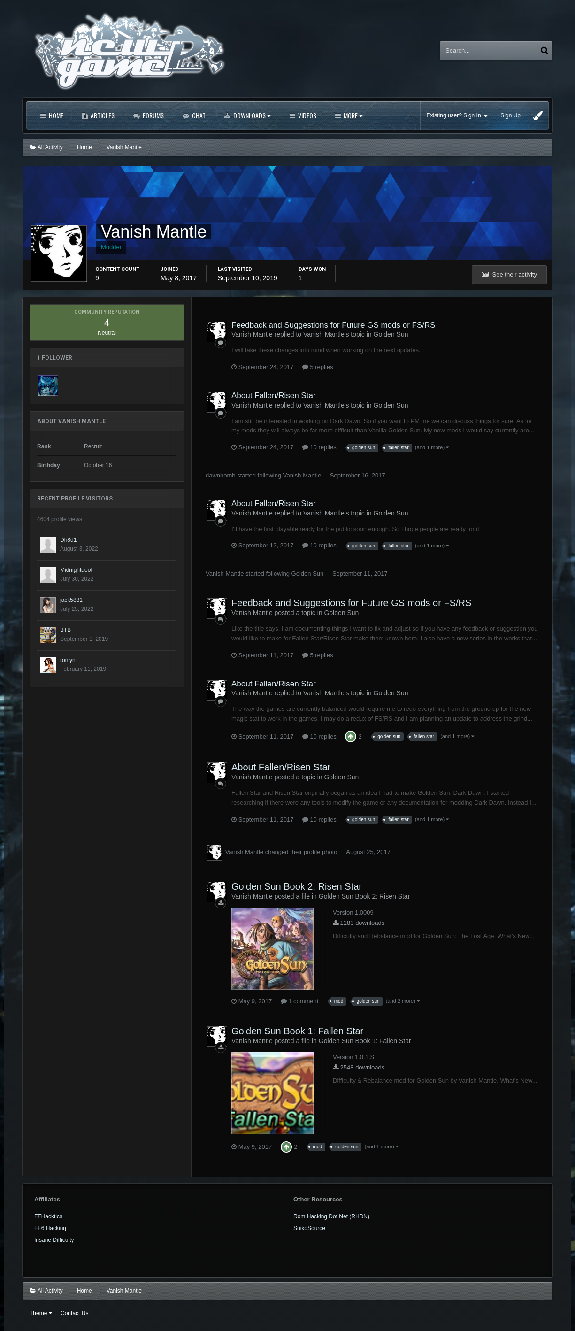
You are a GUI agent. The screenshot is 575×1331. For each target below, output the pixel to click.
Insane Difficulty (54, 1240)
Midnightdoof (76, 570)
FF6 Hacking (50, 1228)
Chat (198, 115)
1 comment (300, 1001)
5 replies (317, 366)
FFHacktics (48, 1216)
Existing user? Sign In (457, 115)
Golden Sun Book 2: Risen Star (296, 886)
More (352, 115)
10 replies (319, 447)
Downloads (251, 115)
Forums (152, 115)
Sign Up (510, 115)
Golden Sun (391, 334)
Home (55, 115)
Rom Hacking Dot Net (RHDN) (331, 1216)
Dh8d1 (68, 540)
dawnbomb (221, 475)
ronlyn (68, 660)
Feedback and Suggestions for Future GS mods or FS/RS (333, 325)
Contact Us (74, 1313)
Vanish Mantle (302, 475)
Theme (41, 1313)
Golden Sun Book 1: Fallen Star (297, 1031)
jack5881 (71, 600)
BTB (65, 630)
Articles (102, 115)
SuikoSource (309, 1228)
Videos (306, 115)
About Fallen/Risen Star (273, 395)
